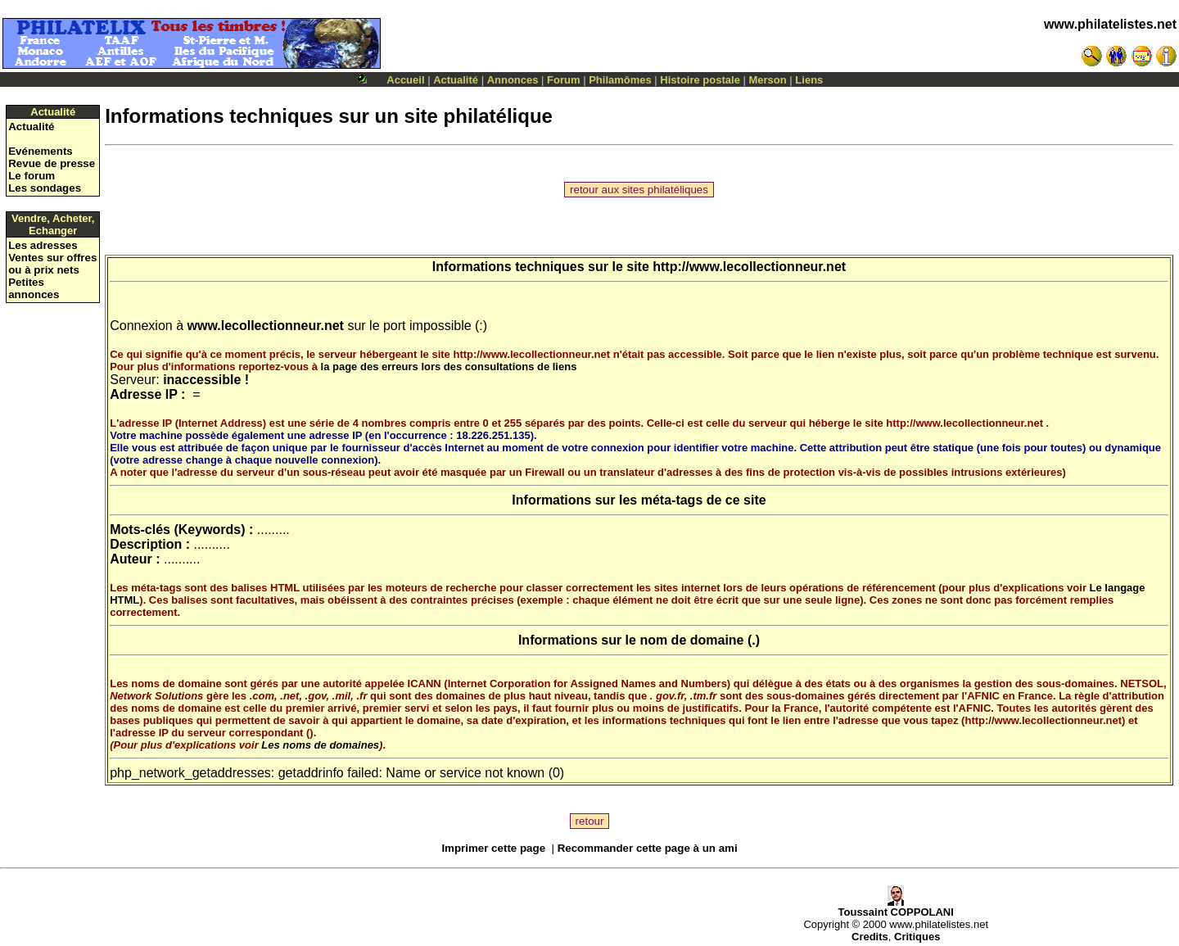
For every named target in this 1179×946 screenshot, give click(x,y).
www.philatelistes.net (1110, 24)
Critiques (917, 936)
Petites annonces (33, 288)
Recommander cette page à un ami (648, 848)
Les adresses (42, 245)
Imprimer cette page (493, 848)
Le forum (31, 176)
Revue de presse (51, 163)
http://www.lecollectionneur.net (749, 267)
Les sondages (44, 188)
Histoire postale (700, 80)
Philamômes (620, 80)
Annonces (513, 80)
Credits (870, 936)
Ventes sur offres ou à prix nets (52, 263)
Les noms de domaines (320, 745)
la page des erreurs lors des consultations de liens (449, 366)
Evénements (40, 151)
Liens (809, 80)
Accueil (405, 80)
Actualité (455, 80)
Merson (768, 80)
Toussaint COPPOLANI (896, 907)
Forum (563, 80)
